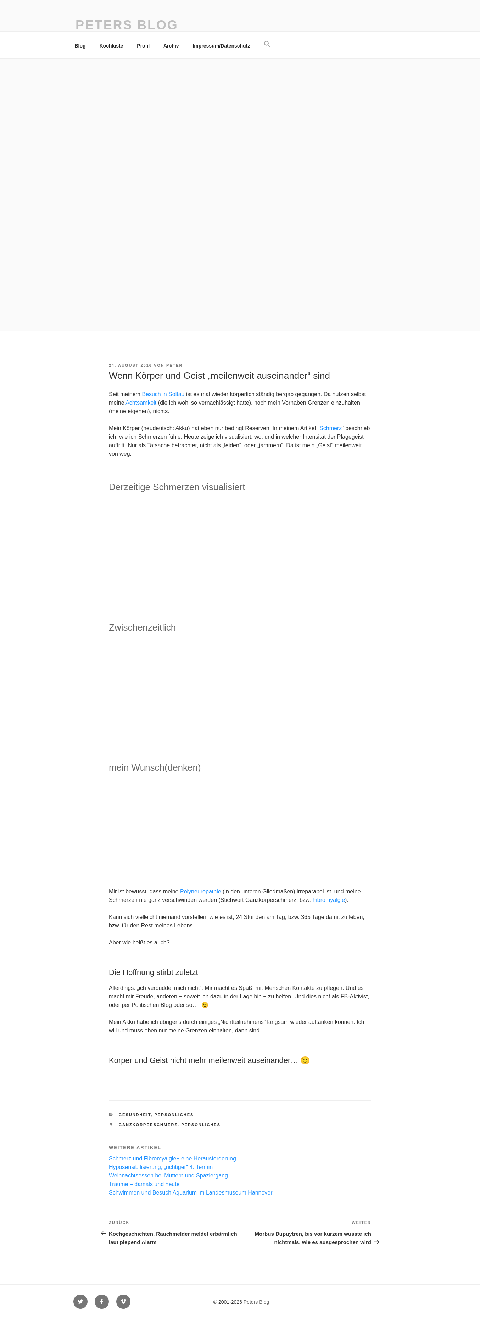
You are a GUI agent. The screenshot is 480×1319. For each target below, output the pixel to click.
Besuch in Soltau (163, 394)
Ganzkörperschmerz (148, 1125)
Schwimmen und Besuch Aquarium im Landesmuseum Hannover (191, 1193)
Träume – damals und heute (144, 1184)
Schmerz (330, 428)
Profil (143, 46)
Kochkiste (111, 46)
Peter (174, 365)
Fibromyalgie (328, 900)
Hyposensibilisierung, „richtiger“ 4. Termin (161, 1167)
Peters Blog (127, 25)
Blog (80, 46)
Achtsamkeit (140, 403)
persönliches (174, 1115)
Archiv (171, 46)
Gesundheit (135, 1115)
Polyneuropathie (200, 891)
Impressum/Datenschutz (221, 46)
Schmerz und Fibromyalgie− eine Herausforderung (172, 1158)
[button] (267, 44)
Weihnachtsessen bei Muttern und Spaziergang (168, 1176)
